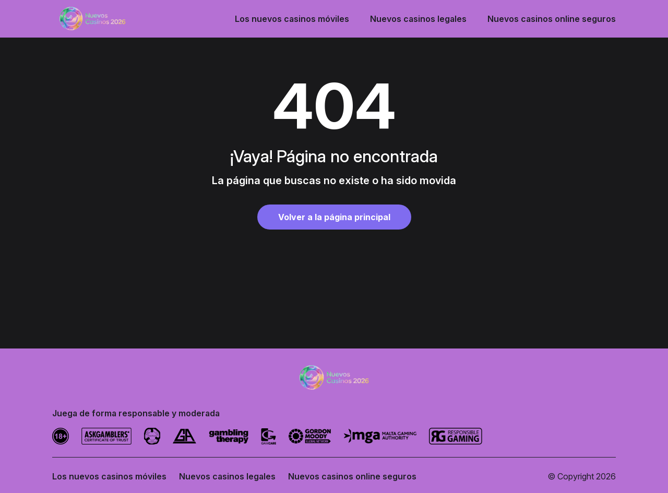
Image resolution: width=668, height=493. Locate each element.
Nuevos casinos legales (418, 19)
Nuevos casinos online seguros (551, 19)
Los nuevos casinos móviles (292, 19)
